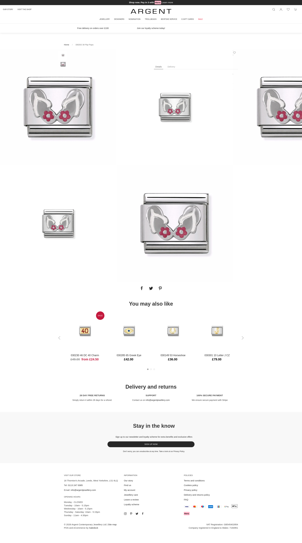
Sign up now (151, 444)
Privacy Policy (178, 451)
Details (158, 67)
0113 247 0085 (75, 485)
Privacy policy (190, 490)
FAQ (186, 499)
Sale (200, 19)
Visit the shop (24, 9)
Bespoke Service (169, 19)
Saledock (93, 528)
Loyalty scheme (131, 504)
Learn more (167, 2)
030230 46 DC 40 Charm (85, 355)
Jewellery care (131, 495)
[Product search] (273, 9)
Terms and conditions (194, 480)
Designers (119, 19)
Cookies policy (191, 485)
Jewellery (104, 19)
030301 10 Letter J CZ (217, 355)
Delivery (171, 67)
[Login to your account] (281, 9)
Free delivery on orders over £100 (93, 28)
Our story (8, 9)
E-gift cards (187, 19)
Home (66, 45)
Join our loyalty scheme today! (151, 28)
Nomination (134, 19)
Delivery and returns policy (197, 495)
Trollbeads (151, 19)
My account (129, 490)
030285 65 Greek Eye (129, 355)
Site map (112, 524)
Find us (127, 485)
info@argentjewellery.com (158, 400)
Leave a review (131, 499)
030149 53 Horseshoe (173, 355)
